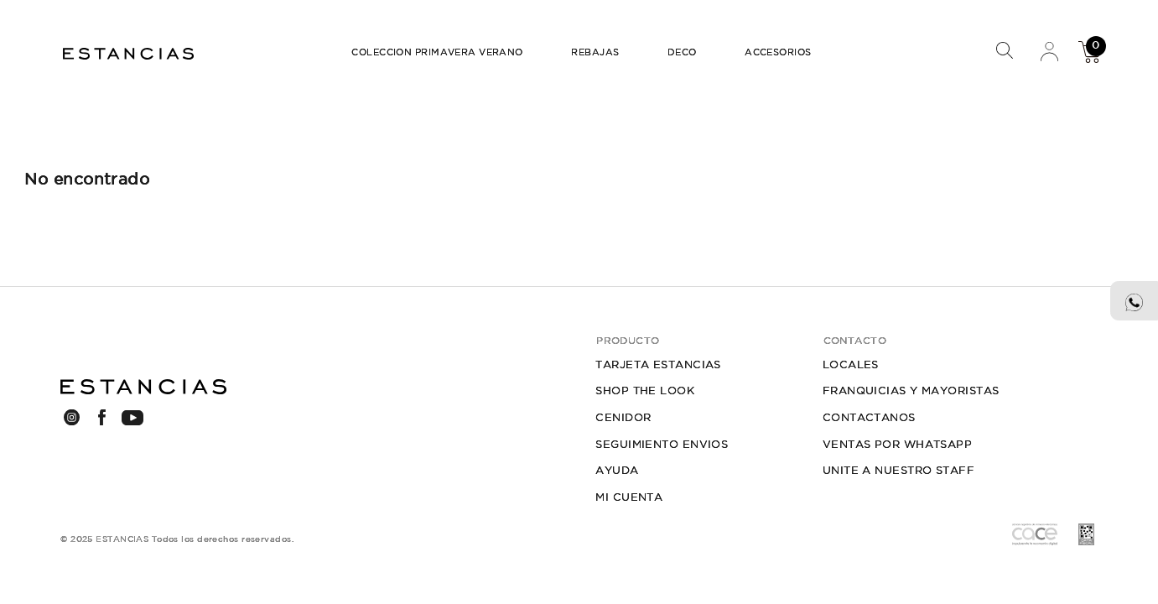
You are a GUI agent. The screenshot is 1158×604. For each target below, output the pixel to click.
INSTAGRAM (71, 416)
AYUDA (616, 470)
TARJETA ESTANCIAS (658, 364)
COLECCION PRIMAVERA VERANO (437, 52)
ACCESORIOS (778, 52)
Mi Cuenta (1048, 51)
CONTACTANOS (869, 417)
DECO (682, 52)
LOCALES (851, 364)
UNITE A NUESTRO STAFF (898, 470)
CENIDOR (623, 417)
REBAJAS (595, 52)
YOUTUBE (132, 417)
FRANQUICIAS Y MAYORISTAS (911, 390)
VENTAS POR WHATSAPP (897, 444)
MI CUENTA (628, 497)
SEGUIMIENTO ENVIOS (661, 444)
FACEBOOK (102, 416)
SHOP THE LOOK (644, 390)
